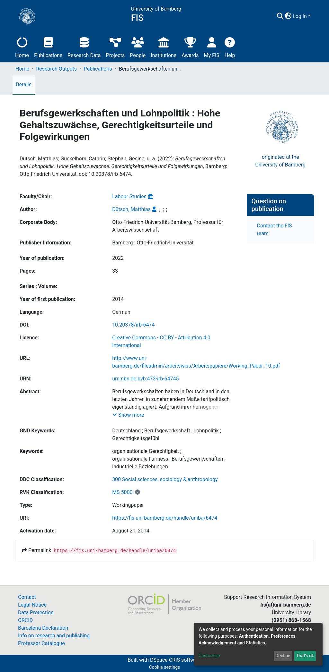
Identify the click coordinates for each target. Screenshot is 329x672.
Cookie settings (164, 667)
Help (230, 45)
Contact (27, 597)
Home (22, 45)
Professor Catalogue (41, 643)
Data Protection (36, 612)
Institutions (163, 45)
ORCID (25, 620)
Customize (209, 655)
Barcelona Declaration (43, 628)
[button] (307, 15)
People (138, 45)
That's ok (305, 655)
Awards (190, 45)
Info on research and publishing (54, 636)
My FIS (211, 45)
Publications (48, 45)
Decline (282, 655)
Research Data (84, 45)
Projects (115, 45)
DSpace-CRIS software (175, 660)
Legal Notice (32, 605)
